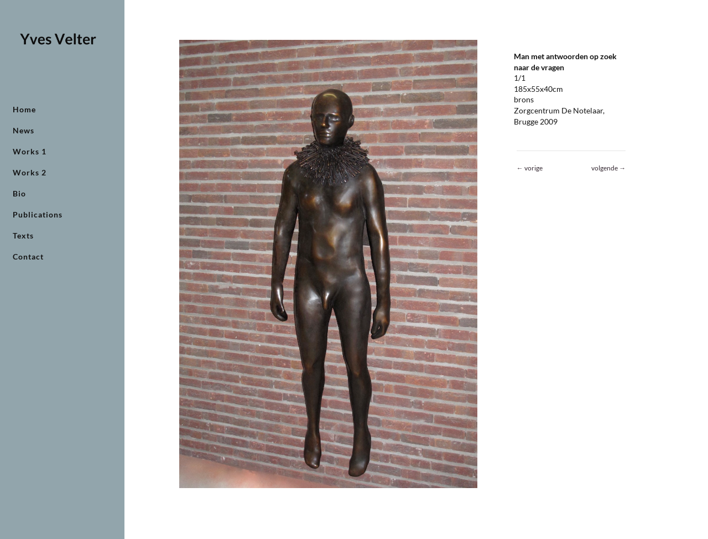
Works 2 (29, 173)
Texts (23, 236)
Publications (38, 215)
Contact (28, 257)
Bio (19, 194)
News (23, 131)
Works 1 (29, 152)
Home (24, 110)
